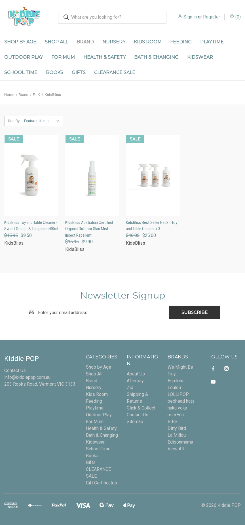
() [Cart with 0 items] (235, 17)
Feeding (181, 42)
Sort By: (14, 121)
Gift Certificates (101, 483)
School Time (20, 72)
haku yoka (177, 408)
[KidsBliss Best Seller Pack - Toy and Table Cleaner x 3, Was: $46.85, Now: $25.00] (153, 175)
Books (54, 72)
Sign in (190, 17)
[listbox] (43, 121)
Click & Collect (141, 408)
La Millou (177, 435)
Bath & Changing (156, 57)
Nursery (113, 42)
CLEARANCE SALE (114, 72)
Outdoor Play (23, 57)
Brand (85, 42)
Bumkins (176, 380)
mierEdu (176, 414)
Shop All (56, 42)
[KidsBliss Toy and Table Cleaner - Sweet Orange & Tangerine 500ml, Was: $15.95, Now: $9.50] (31, 175)
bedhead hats (181, 401)
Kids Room (148, 42)
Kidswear (200, 57)
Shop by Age (20, 42)
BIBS (173, 421)
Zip (130, 387)
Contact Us (137, 414)
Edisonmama (180, 442)
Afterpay (135, 380)
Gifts (79, 72)
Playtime (212, 42)
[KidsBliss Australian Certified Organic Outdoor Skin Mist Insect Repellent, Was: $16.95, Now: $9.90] (92, 175)
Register (211, 17)
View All (176, 449)
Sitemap (135, 421)
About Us (136, 374)
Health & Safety (104, 57)
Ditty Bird (177, 428)
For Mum (63, 57)
